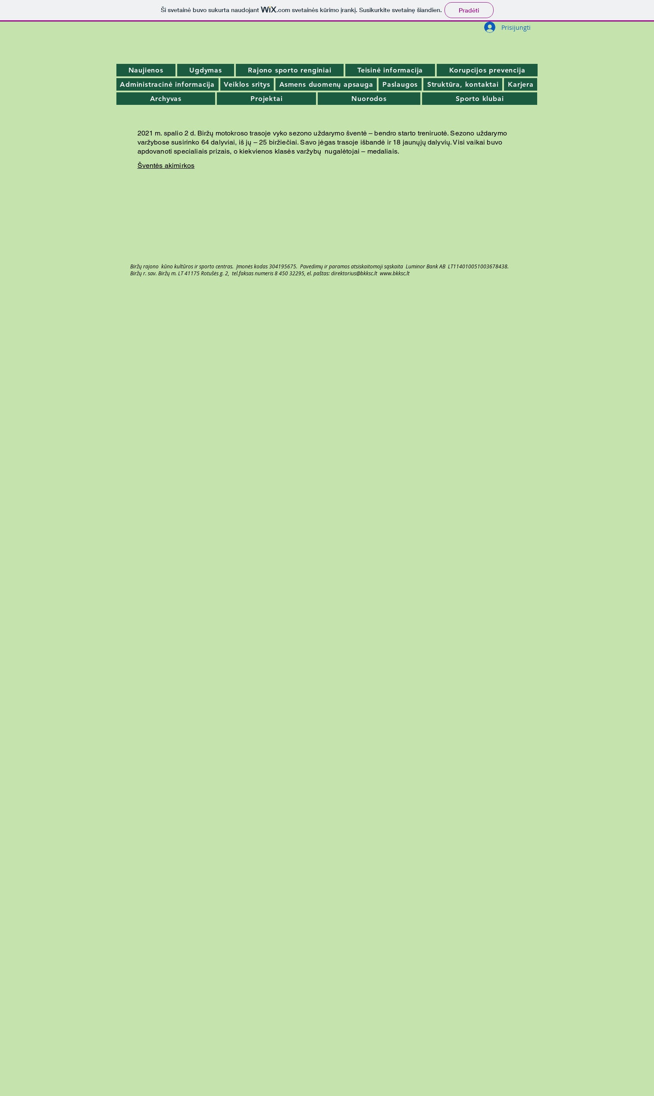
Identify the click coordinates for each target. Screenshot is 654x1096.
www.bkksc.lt (395, 273)
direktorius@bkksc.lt (354, 273)
